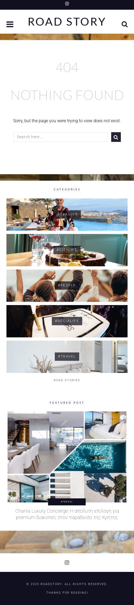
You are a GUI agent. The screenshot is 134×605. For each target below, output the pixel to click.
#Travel (67, 502)
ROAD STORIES (67, 380)
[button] (10, 25)
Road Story (67, 21)
